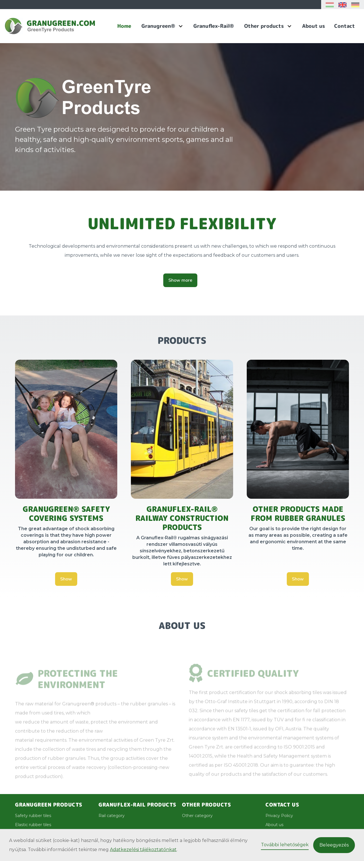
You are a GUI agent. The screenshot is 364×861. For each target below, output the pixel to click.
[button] (162, 26)
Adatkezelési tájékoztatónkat (143, 849)
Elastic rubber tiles (33, 824)
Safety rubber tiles (33, 815)
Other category (197, 815)
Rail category (112, 815)
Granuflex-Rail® (213, 26)
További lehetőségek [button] (285, 844)
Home (124, 26)
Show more (180, 280)
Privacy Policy (279, 815)
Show (66, 579)
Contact (344, 26)
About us (313, 26)
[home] (59, 26)
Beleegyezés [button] (334, 845)
